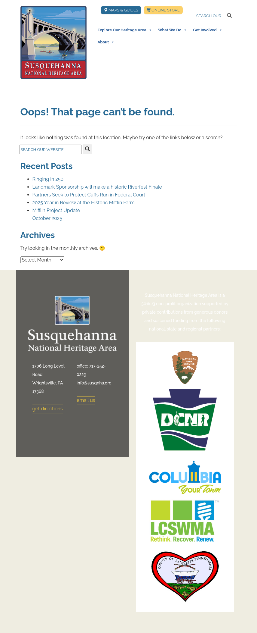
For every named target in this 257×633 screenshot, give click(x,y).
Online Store (163, 10)
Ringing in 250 (48, 179)
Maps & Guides (121, 10)
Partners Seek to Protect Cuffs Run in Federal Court (88, 195)
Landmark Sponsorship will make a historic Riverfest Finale (97, 187)
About (106, 42)
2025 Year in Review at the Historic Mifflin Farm (83, 202)
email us (86, 400)
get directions (47, 409)
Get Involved (207, 30)
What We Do (172, 30)
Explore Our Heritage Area (125, 30)
